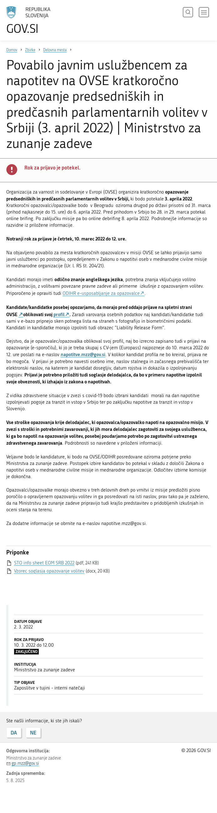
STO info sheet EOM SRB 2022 (44, 563)
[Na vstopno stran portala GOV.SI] (37, 20)
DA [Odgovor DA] (14, 732)
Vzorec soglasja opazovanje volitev (49, 571)
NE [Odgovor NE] (33, 732)
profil (59, 314)
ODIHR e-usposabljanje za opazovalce (101, 293)
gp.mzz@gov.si (25, 763)
